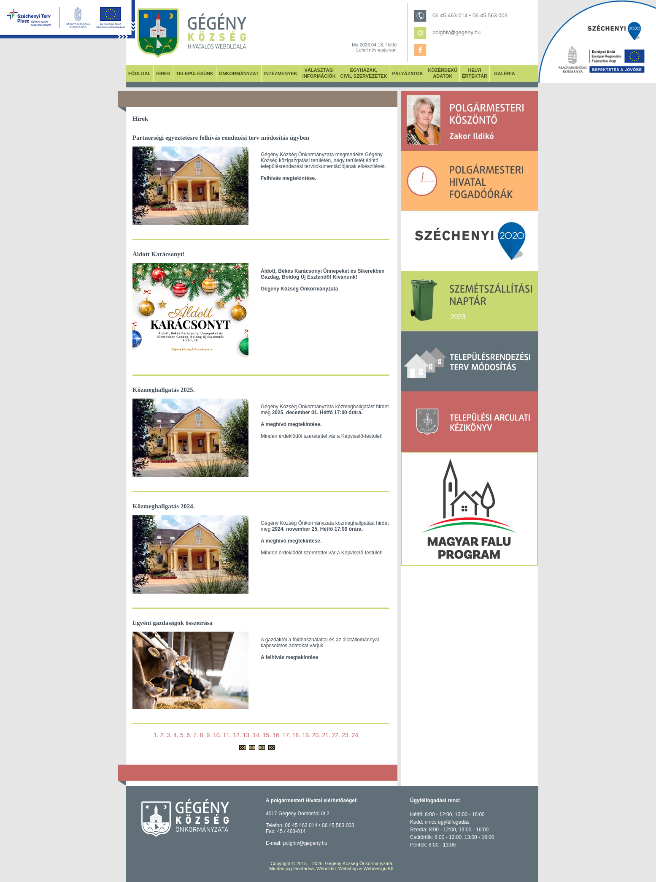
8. (202, 735)
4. (175, 735)
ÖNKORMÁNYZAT (239, 73)
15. (266, 735)
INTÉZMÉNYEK (280, 73)
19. (306, 735)
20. (316, 735)
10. (217, 735)
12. (237, 735)
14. (257, 735)
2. (162, 735)
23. (346, 735)
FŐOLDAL (139, 73)
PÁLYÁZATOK (407, 73)
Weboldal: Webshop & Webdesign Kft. (355, 868)
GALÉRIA (504, 73)
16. (277, 735)
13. (247, 735)
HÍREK (163, 73)
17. (286, 735)
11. (227, 735)
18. (296, 735)
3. (169, 735)
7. (195, 735)
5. (182, 735)
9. (208, 735)
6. (189, 735)
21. (326, 735)
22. (336, 735)
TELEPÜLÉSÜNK (194, 73)
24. (356, 735)
